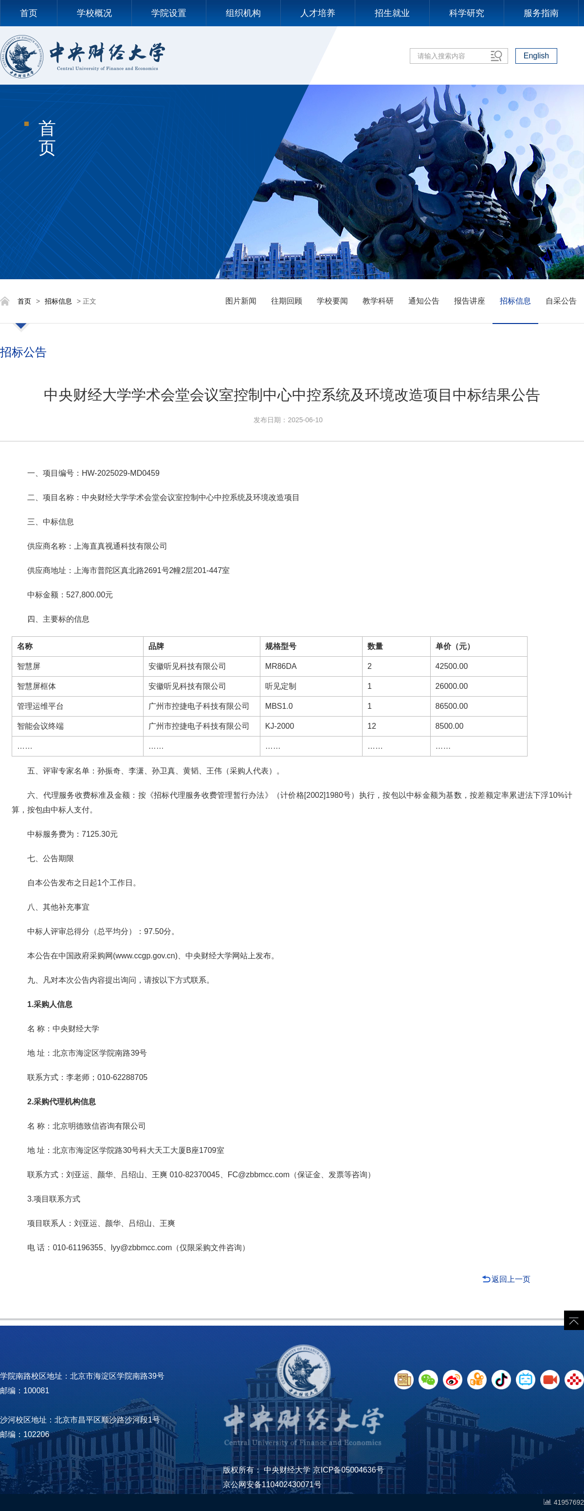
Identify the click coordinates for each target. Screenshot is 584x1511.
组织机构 (243, 13)
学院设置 (168, 13)
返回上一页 (511, 1279)
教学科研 (378, 301)
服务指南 (541, 13)
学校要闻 (332, 301)
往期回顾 (286, 301)
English (536, 56)
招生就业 (392, 13)
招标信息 (58, 301)
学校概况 (94, 13)
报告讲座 (469, 301)
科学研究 (466, 13)
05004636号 (362, 1470)
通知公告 (423, 301)
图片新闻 (240, 301)
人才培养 (317, 13)
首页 (28, 13)
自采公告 (561, 301)
